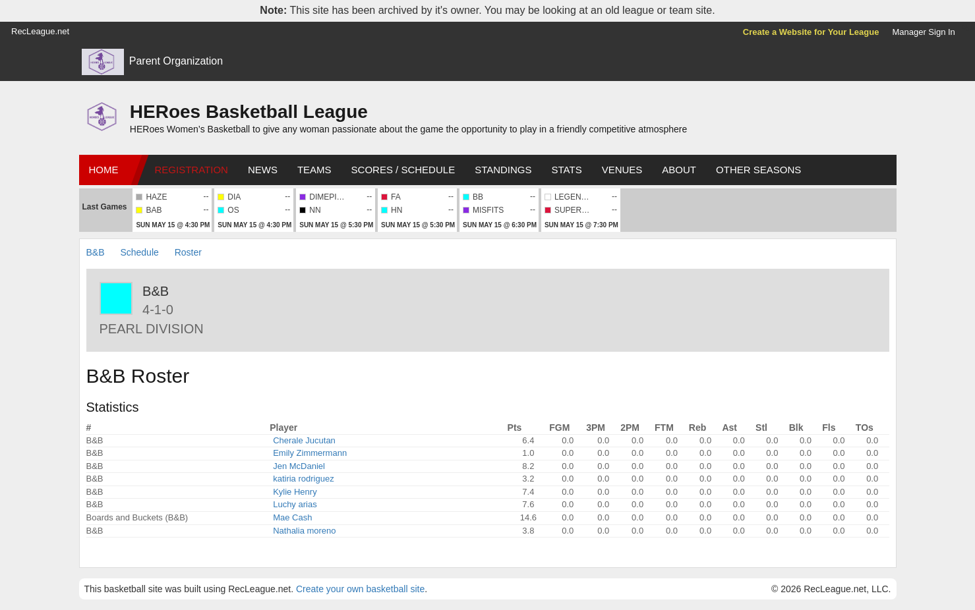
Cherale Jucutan (304, 440)
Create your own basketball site (360, 589)
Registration (191, 169)
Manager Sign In (923, 32)
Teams (314, 169)
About (679, 169)
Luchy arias (294, 504)
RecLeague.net (40, 31)
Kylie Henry (294, 492)
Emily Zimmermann (310, 453)
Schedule (139, 252)
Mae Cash (292, 517)
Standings (503, 169)
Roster (188, 252)
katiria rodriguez (303, 479)
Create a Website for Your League (811, 32)
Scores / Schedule (403, 169)
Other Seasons (758, 169)
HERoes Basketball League (249, 111)
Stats (567, 169)
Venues (622, 169)
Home (104, 169)
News (263, 169)
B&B (95, 252)
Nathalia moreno (304, 531)
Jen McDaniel (299, 466)
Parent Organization (176, 61)
